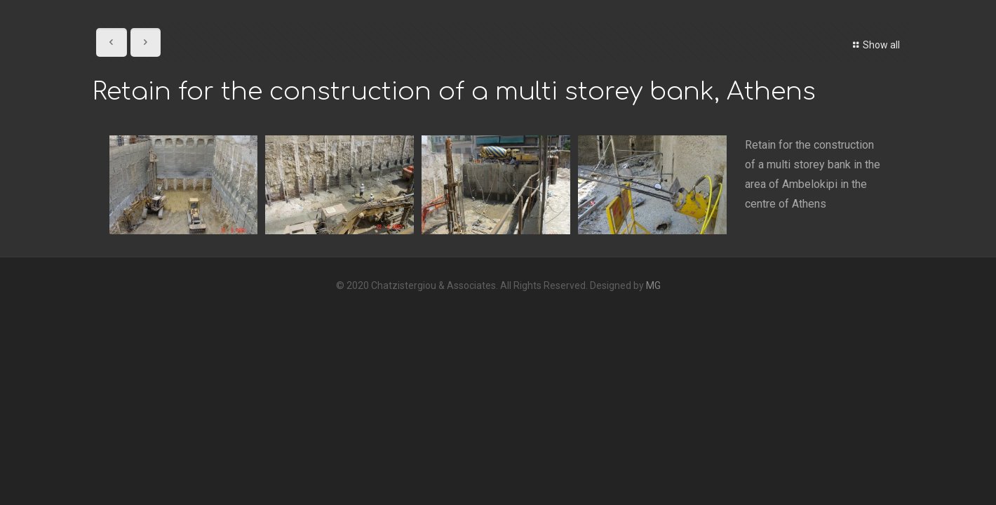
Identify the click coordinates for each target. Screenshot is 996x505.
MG (653, 285)
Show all (874, 44)
